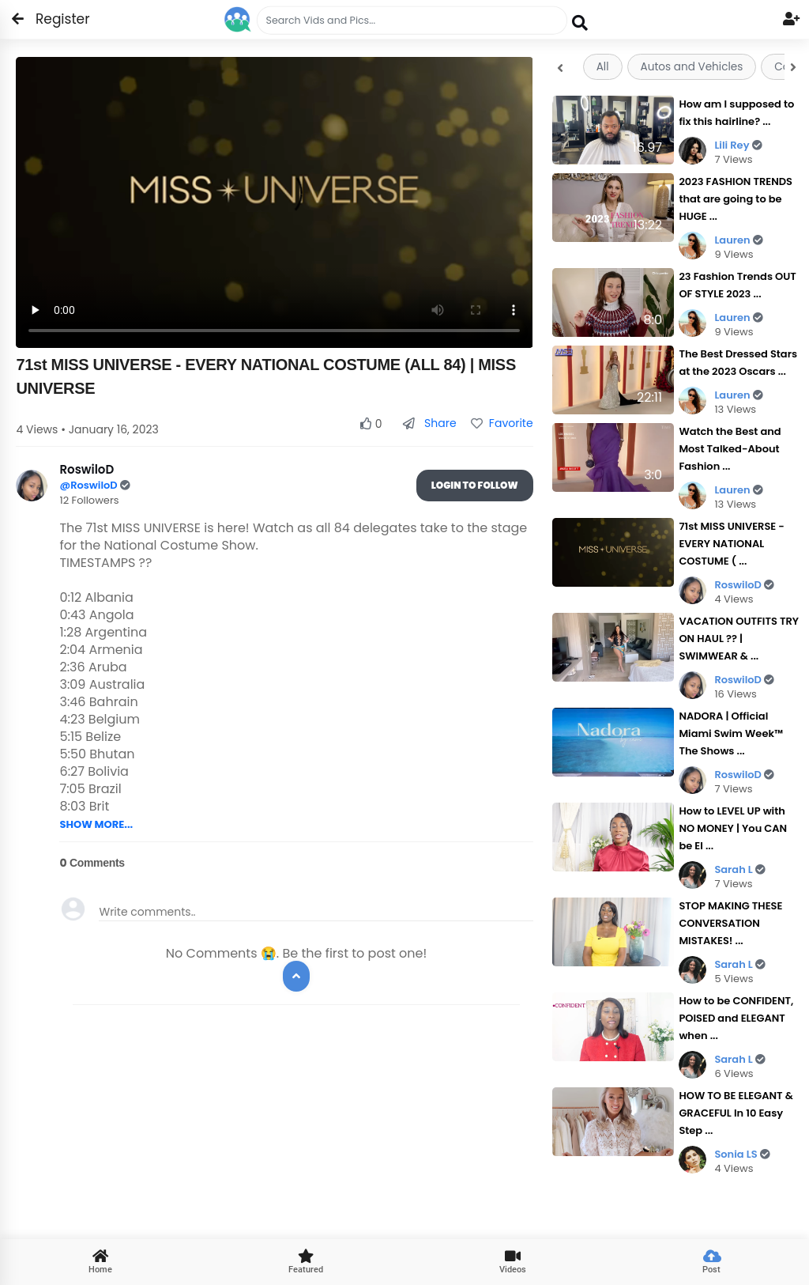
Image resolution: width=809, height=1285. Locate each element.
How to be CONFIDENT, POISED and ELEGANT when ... (736, 1018)
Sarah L (740, 869)
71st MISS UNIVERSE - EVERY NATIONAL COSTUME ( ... (732, 544)
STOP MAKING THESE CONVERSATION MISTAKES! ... (730, 923)
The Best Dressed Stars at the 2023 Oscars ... (738, 362)
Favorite (501, 423)
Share (429, 423)
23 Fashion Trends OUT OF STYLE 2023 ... (737, 285)
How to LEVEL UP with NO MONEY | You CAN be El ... (733, 828)
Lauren (738, 240)
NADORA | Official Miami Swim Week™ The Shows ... (731, 733)
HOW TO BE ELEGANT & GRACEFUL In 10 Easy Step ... (735, 1113)
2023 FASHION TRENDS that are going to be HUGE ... (735, 199)
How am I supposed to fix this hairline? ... (736, 112)
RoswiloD (744, 584)
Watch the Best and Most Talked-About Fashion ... (730, 449)
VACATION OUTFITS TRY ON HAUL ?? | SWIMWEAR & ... (739, 638)
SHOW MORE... (96, 824)
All (602, 66)
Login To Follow (474, 485)
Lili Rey (738, 145)
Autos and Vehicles (692, 66)
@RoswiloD (89, 485)
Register (53, 18)
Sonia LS (741, 1154)
